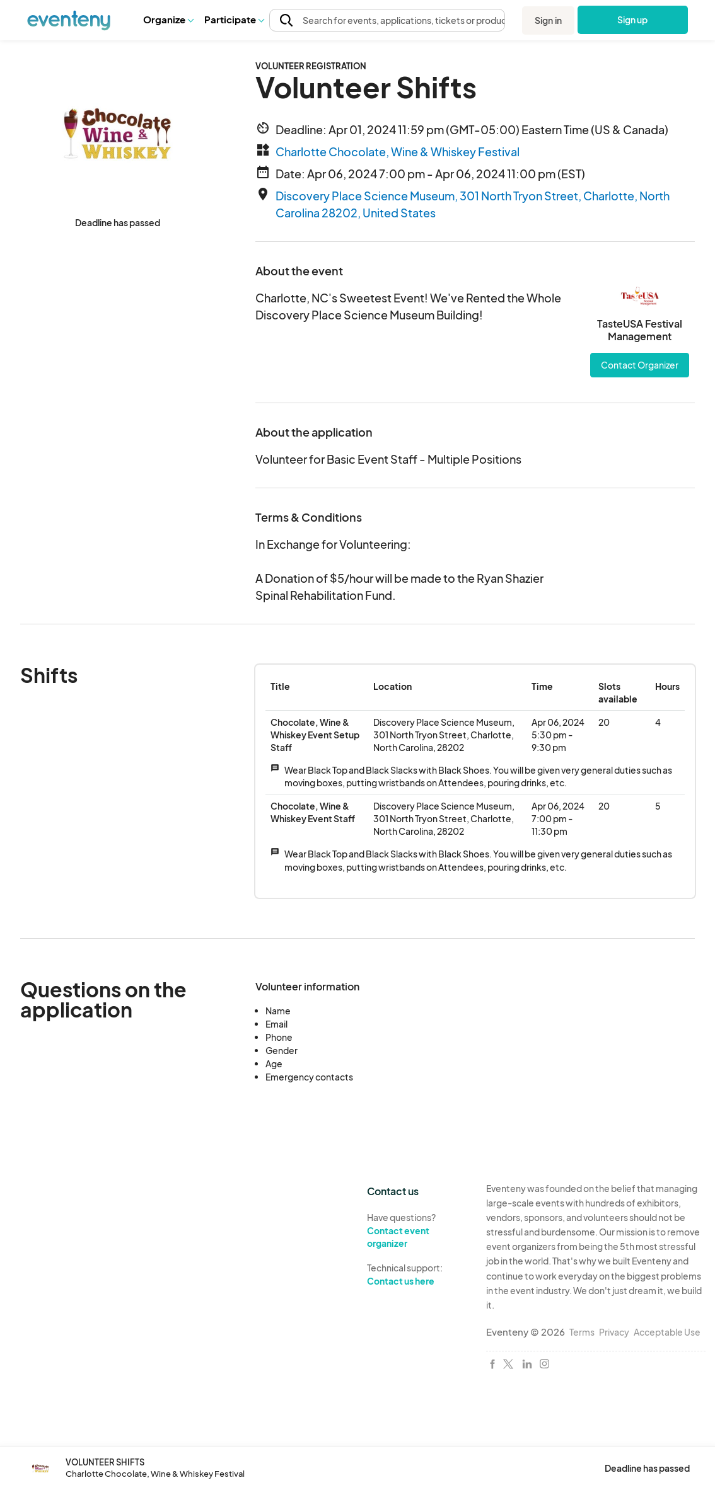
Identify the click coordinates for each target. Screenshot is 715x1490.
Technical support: (417, 1274)
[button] (168, 19)
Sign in (548, 20)
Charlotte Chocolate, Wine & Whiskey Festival (398, 151)
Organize (168, 19)
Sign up (632, 19)
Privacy (614, 1332)
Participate (234, 19)
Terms (582, 1332)
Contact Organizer (639, 364)
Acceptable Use (667, 1332)
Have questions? (417, 1231)
